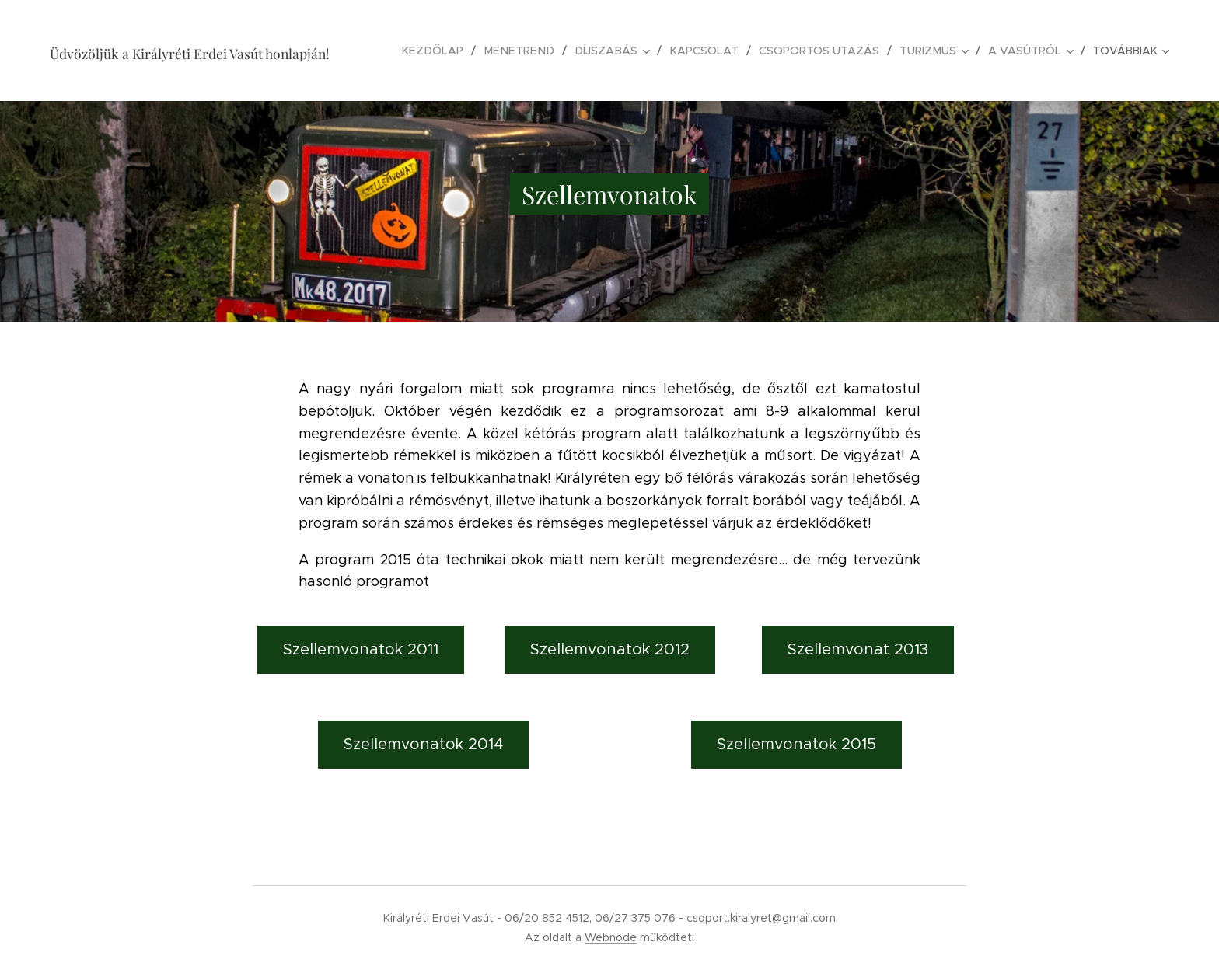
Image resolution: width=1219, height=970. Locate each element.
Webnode (611, 937)
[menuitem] (446, 50)
